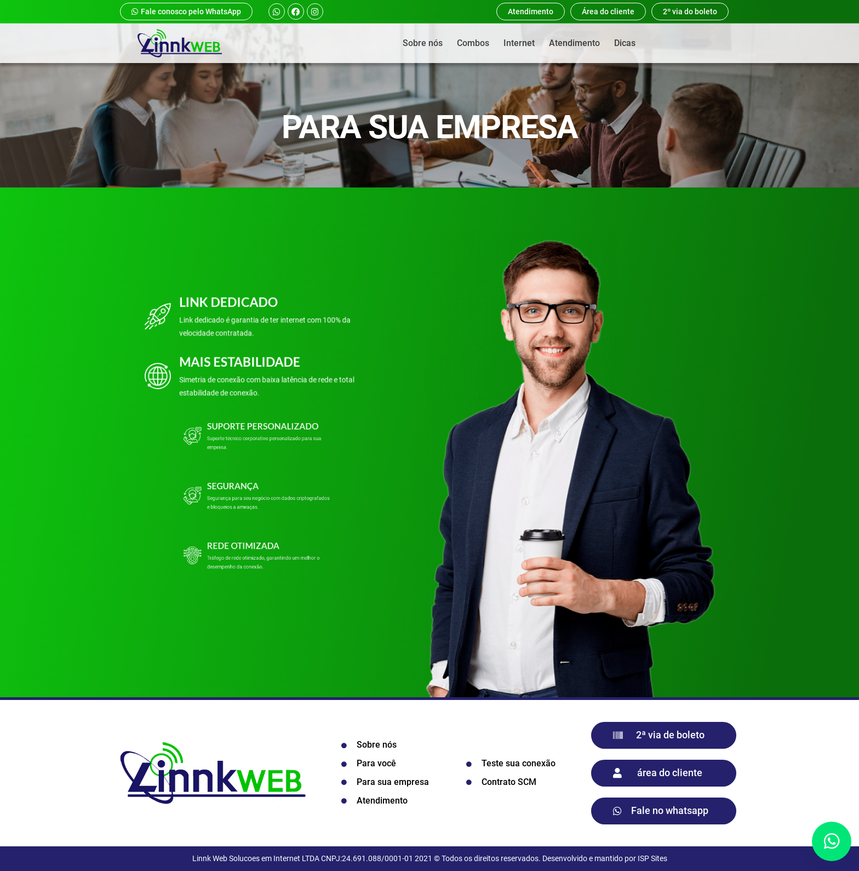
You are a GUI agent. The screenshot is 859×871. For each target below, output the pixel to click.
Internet (519, 43)
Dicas (624, 43)
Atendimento (574, 43)
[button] (831, 841)
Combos (473, 43)
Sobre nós (423, 43)
